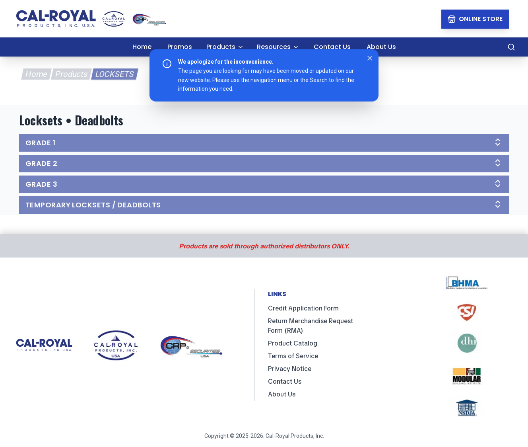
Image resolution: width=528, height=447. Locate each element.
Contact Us (284, 381)
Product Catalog (292, 343)
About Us (281, 394)
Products (71, 74)
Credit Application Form (303, 308)
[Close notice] (370, 58)
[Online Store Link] (475, 19)
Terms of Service (293, 356)
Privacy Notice (289, 369)
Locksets (114, 74)
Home (36, 74)
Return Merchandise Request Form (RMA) (310, 326)
